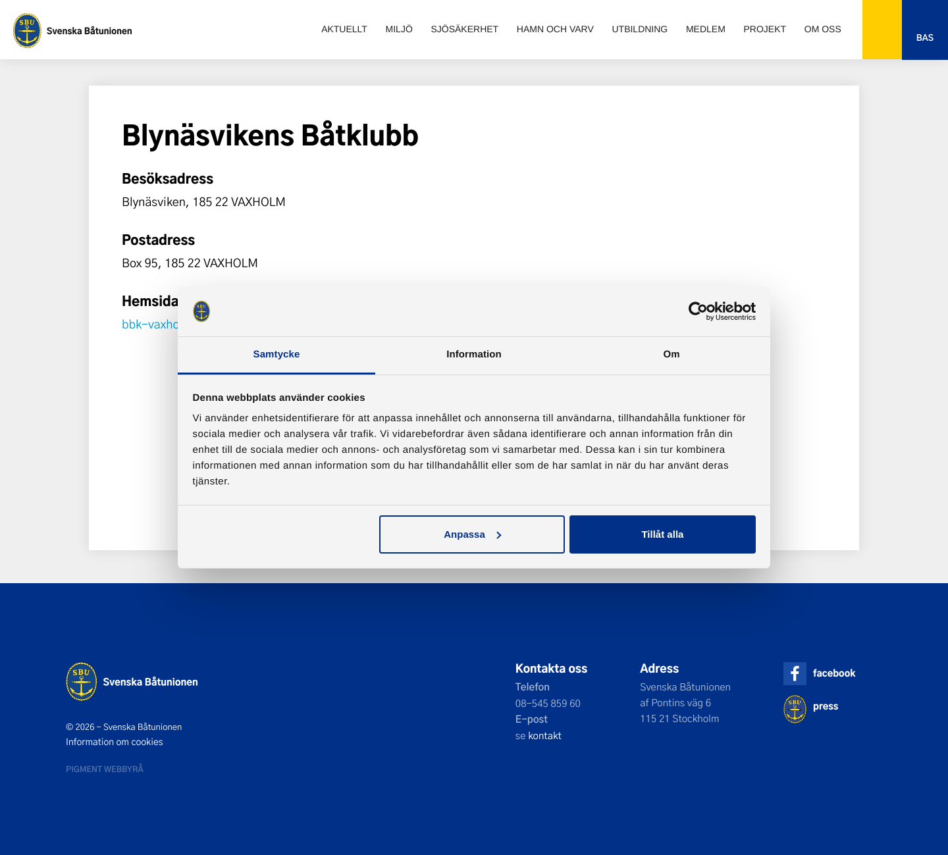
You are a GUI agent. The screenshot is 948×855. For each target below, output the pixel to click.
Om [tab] (671, 354)
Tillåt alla (662, 534)
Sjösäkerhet (464, 29)
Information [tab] (474, 354)
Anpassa (472, 534)
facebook (834, 673)
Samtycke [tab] (276, 354)
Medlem (705, 29)
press (825, 706)
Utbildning (640, 29)
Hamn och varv (555, 29)
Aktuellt (344, 29)
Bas (925, 37)
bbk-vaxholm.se (165, 323)
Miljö (399, 29)
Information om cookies (114, 741)
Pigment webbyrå (105, 769)
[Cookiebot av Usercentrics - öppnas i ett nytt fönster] (698, 311)
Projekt (765, 29)
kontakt (545, 735)
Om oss (822, 29)
